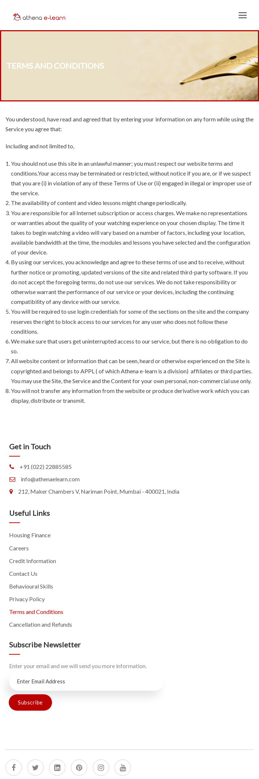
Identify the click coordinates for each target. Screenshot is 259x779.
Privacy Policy (27, 598)
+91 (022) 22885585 (46, 466)
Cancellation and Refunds (40, 624)
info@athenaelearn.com (50, 478)
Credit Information (32, 560)
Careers (19, 548)
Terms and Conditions (36, 611)
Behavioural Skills (31, 586)
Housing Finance (30, 534)
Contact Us (23, 573)
